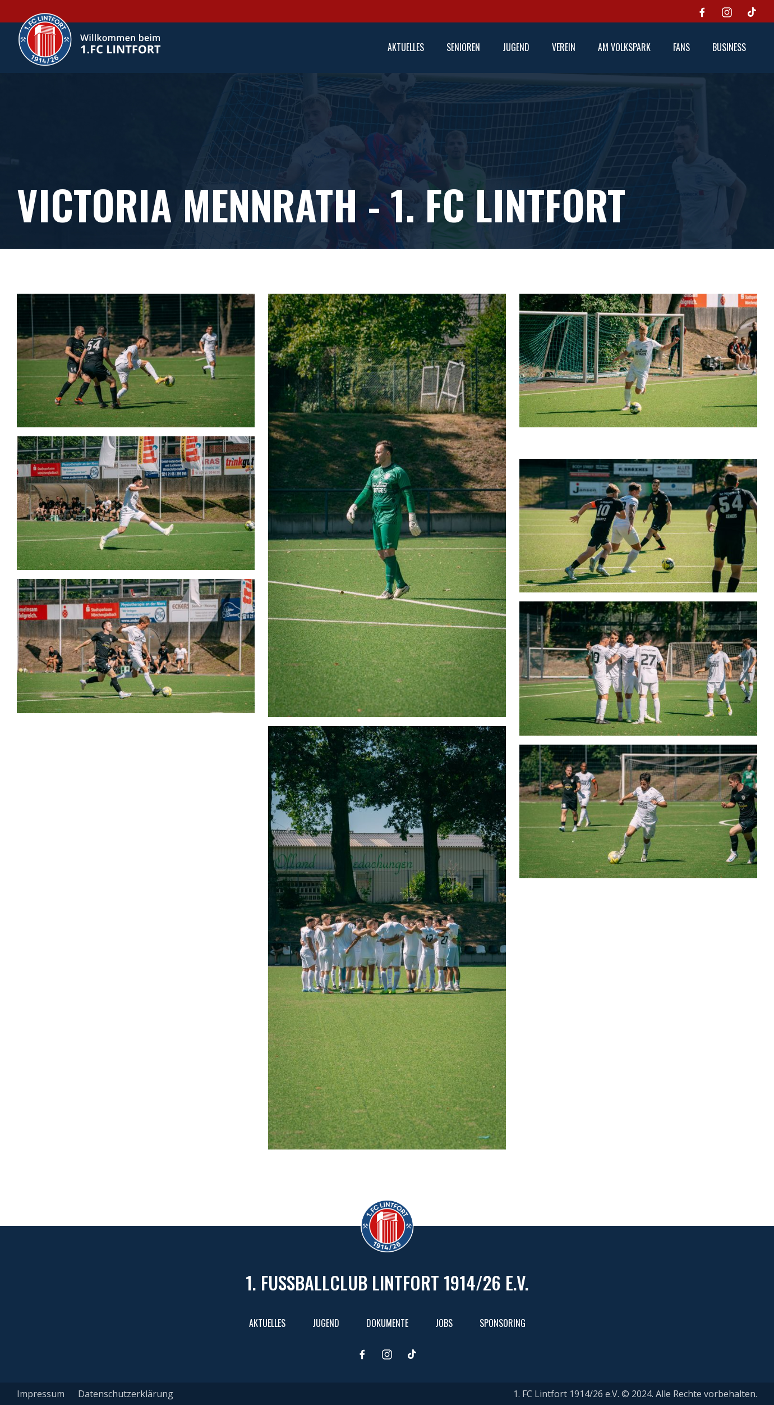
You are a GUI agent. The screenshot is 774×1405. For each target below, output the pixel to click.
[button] (463, 47)
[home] (89, 39)
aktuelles (406, 47)
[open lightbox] (136, 360)
